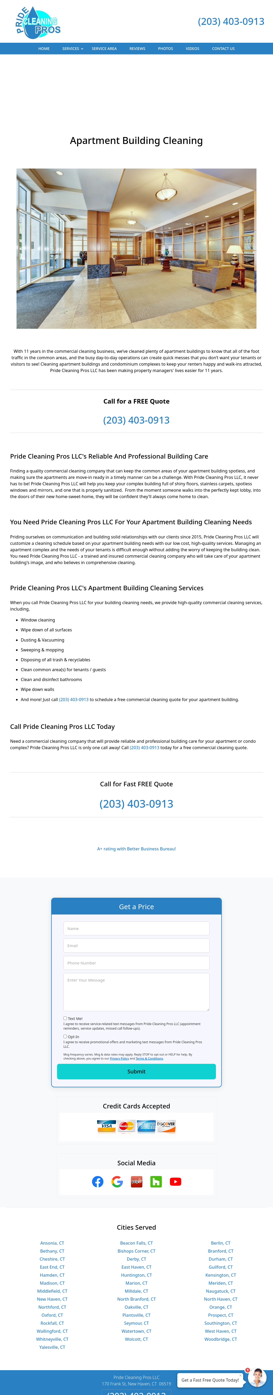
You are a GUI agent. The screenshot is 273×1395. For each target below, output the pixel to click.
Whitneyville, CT (52, 1281)
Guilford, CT (221, 1209)
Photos (165, 48)
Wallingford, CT (52, 1273)
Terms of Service (176, 1384)
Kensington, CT (220, 1217)
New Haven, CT (52, 1241)
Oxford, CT (52, 1257)
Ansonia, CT (52, 1185)
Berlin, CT (221, 1185)
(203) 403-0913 (231, 21)
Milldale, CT (136, 1233)
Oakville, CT (136, 1249)
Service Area (104, 48)
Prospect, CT (221, 1257)
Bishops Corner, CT (136, 1193)
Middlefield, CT (52, 1233)
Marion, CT (136, 1225)
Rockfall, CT (52, 1265)
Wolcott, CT (136, 1281)
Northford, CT (52, 1249)
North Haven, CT (221, 1241)
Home (44, 48)
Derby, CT (136, 1201)
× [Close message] (240, 1375)
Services (73, 50)
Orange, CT (220, 1249)
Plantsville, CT (136, 1257)
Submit (136, 1013)
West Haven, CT (220, 1273)
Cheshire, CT (52, 1201)
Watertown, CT (136, 1273)
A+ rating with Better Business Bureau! (136, 791)
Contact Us (223, 48)
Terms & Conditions (149, 1000)
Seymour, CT (136, 1265)
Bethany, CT (52, 1193)
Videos (192, 48)
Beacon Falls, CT (136, 1185)
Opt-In (73, 978)
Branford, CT (221, 1193)
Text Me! (75, 960)
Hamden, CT (52, 1217)
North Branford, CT (136, 1241)
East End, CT (52, 1209)
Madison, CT (52, 1225)
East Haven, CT (137, 1209)
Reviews (137, 48)
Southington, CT (220, 1265)
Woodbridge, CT (220, 1281)
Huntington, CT (136, 1217)
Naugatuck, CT (220, 1233)
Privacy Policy (119, 1000)
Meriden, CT (220, 1225)
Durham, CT (221, 1201)
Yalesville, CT (52, 1289)
